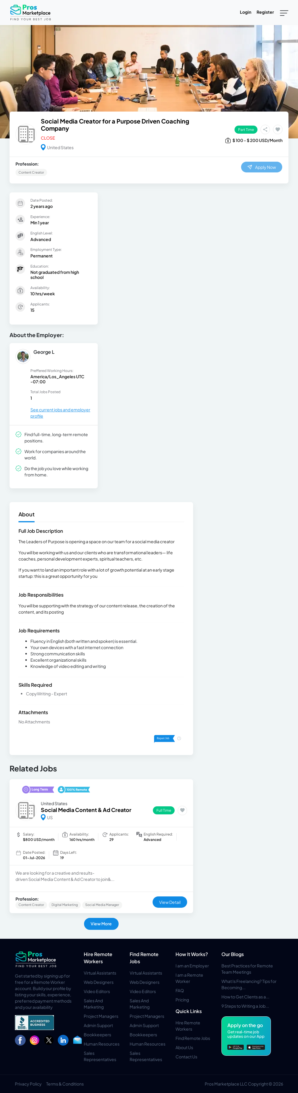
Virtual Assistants (100, 972)
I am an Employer (192, 965)
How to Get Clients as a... (245, 996)
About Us (184, 1047)
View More (101, 923)
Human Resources (101, 1043)
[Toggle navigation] (284, 12)
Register (265, 12)
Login (245, 12)
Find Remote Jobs (193, 1038)
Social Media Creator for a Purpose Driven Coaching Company (115, 124)
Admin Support (98, 1025)
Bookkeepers (97, 1034)
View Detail (170, 902)
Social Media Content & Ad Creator (86, 809)
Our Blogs (232, 954)
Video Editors (97, 991)
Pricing (182, 999)
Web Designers (99, 982)
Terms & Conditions (65, 1083)
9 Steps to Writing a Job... (245, 1006)
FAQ (180, 990)
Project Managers (101, 1016)
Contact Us (186, 1056)
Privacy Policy (28, 1083)
